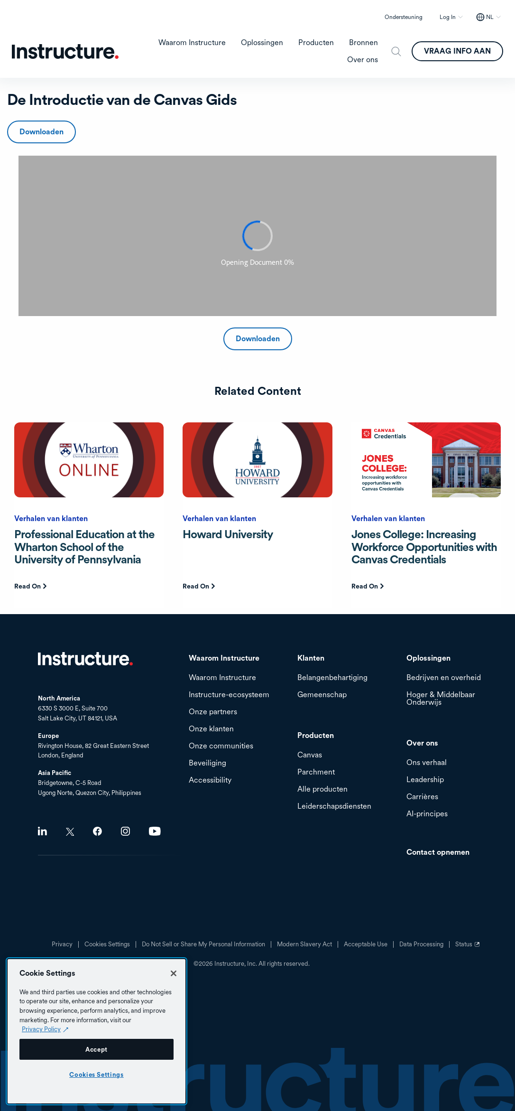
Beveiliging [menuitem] (207, 763)
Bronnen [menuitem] (363, 43)
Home (85, 658)
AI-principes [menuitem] (427, 814)
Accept (96, 1049)
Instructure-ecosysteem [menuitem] (229, 695)
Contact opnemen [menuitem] (437, 853)
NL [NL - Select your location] (490, 17)
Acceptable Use (365, 944)
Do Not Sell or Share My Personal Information (203, 944)
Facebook (97, 831)
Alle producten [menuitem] (322, 789)
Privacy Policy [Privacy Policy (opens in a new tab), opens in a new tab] (41, 1029)
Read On (27, 586)
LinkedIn (42, 831)
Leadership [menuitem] (425, 780)
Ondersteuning (404, 17)
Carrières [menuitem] (422, 797)
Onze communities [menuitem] (221, 746)
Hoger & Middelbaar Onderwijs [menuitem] (440, 699)
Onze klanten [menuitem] (211, 729)
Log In (448, 17)
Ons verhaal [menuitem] (426, 763)
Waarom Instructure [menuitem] (192, 43)
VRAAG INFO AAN (457, 51)
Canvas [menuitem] (309, 755)
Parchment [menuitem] (316, 772)
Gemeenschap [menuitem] (322, 695)
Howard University (228, 534)
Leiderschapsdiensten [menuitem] (334, 807)
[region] (96, 1031)
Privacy (62, 944)
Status (468, 947)
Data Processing (421, 944)
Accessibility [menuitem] (210, 780)
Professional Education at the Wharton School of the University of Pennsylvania (84, 546)
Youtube (155, 831)
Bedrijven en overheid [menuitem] (443, 678)
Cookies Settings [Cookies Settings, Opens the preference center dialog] (96, 1074)
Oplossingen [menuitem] (262, 43)
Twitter (70, 832)
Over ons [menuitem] (362, 60)
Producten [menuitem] (316, 43)
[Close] (173, 973)
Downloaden (41, 131)
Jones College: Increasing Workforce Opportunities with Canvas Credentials (424, 546)
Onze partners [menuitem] (213, 712)
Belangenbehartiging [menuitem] (332, 678)
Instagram (125, 831)
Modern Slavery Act (304, 944)
